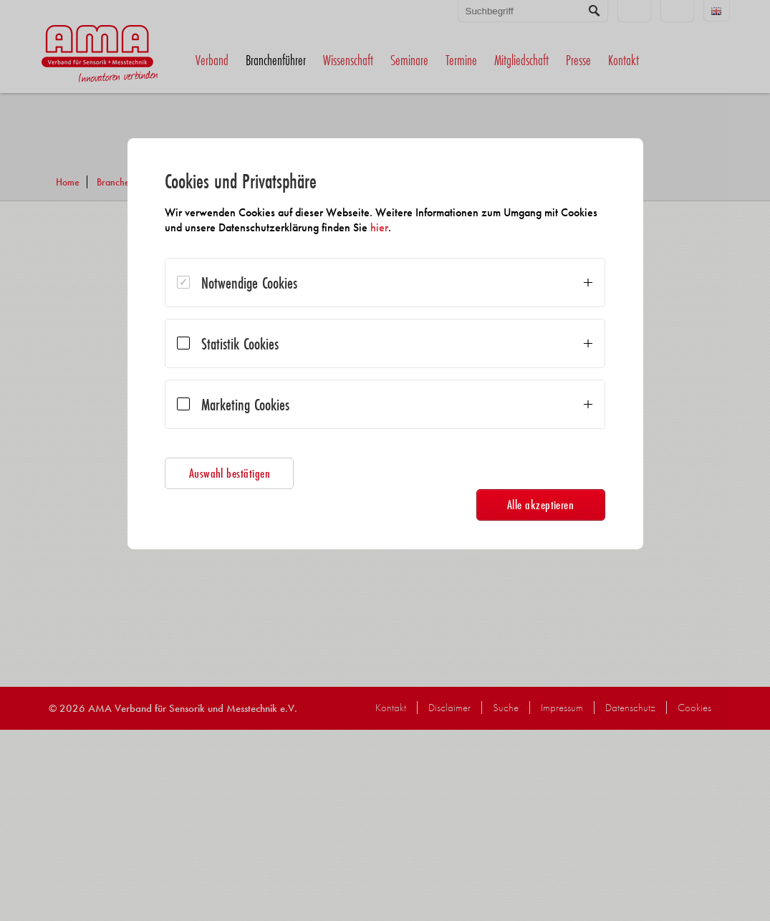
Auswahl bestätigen (238, 473)
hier (427, 227)
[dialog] (385, 343)
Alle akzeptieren (533, 504)
